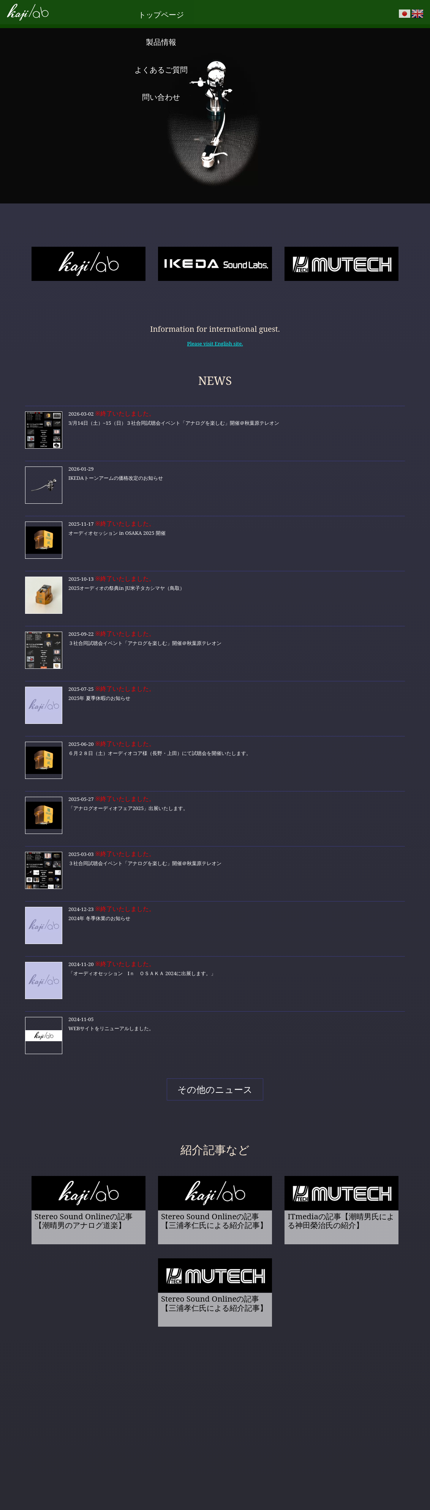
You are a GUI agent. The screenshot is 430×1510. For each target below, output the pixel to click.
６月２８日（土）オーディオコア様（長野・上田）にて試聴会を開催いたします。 (215, 757)
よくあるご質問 (243, 12)
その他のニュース (215, 1087)
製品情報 (186, 12)
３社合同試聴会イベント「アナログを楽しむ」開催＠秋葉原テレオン (215, 647)
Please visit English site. (215, 341)
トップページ (129, 12)
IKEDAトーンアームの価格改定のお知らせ (215, 482)
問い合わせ (300, 12)
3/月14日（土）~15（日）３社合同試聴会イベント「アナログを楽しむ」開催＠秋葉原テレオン (215, 427)
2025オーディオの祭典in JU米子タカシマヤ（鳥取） (215, 592)
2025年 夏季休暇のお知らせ (215, 702)
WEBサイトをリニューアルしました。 (215, 1032)
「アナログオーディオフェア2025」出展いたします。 (215, 812)
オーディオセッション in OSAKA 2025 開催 (215, 537)
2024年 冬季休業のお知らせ (215, 922)
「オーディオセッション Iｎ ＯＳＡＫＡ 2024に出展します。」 (215, 977)
